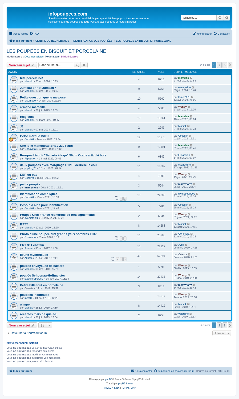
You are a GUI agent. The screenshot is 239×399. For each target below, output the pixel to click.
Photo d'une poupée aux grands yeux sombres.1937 (58, 234)
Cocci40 (29, 139)
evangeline (184, 87)
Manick (28, 81)
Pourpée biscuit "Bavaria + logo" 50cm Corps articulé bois (63, 155)
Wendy (182, 106)
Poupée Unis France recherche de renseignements (57, 214)
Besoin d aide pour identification (44, 205)
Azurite (28, 248)
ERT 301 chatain (32, 245)
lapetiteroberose (33, 278)
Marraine (183, 77)
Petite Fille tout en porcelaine (41, 285)
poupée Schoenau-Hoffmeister (42, 275)
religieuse (27, 116)
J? (22, 126)
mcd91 (28, 298)
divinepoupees (186, 193)
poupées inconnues (34, 295)
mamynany (31, 187)
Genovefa (30, 148)
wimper (25, 304)
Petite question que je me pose (42, 97)
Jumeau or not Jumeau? (38, 88)
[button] (230, 65)
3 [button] (225, 65)
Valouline (183, 313)
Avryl (181, 244)
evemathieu (31, 217)
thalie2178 (184, 97)
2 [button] (219, 65)
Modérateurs (52, 56)
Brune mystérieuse (34, 254)
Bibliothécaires (69, 56)
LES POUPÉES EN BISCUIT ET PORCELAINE (56, 51)
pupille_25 (30, 168)
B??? (24, 224)
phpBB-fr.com (125, 383)
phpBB (108, 379)
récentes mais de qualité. (38, 314)
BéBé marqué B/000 (34, 136)
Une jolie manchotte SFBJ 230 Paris (46, 145)
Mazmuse (30, 100)
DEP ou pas (28, 174)
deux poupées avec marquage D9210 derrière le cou (58, 165)
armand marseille (33, 107)
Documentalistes (34, 56)
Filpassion (30, 158)
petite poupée (30, 184)
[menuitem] (34, 34)
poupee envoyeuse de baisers (42, 266)
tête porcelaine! (31, 78)
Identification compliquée (38, 194)
